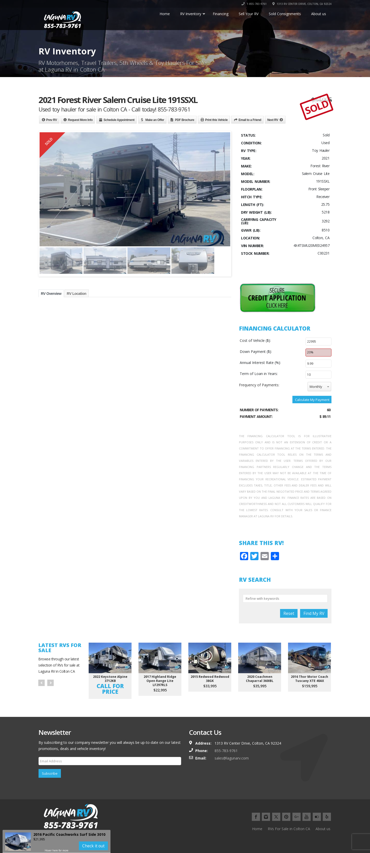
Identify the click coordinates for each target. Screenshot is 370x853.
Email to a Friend (249, 120)
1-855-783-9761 (254, 4)
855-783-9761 (226, 750)
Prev (41, 683)
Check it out (93, 846)
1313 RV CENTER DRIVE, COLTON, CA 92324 (301, 4)
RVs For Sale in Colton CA (289, 828)
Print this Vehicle (216, 120)
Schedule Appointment (119, 120)
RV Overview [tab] (51, 294)
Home (257, 828)
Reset (288, 613)
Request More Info (80, 120)
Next (50, 683)
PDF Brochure (184, 120)
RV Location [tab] (76, 294)
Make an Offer (154, 120)
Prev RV (51, 120)
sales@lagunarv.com (232, 758)
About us (323, 828)
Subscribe (50, 773)
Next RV (272, 120)
